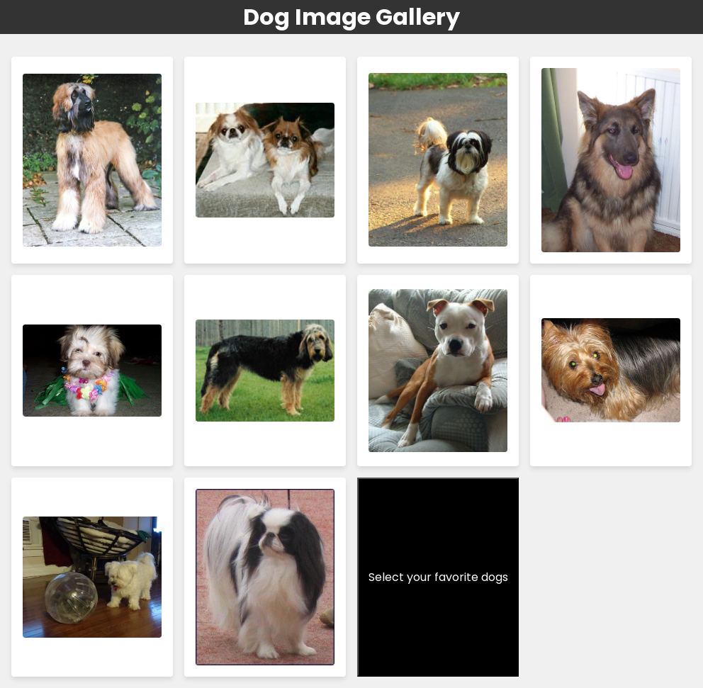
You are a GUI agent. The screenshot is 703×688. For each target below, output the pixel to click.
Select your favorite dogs (438, 577)
